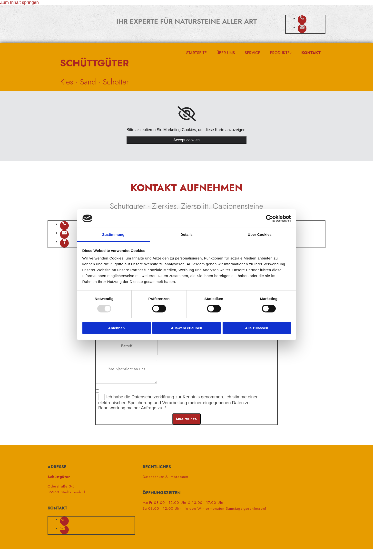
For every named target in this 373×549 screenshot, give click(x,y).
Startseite (196, 53)
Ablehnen (116, 328)
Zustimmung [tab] (113, 234)
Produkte (280, 53)
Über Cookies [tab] (260, 234)
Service (252, 53)
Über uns (225, 53)
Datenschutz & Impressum (165, 476)
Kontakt (311, 53)
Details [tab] (186, 234)
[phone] (302, 18)
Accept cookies (186, 140)
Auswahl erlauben (186, 328)
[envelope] (302, 26)
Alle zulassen (256, 328)
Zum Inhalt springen (19, 2)
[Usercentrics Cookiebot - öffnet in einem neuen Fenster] (269, 218)
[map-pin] (64, 241)
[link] (186, 113)
